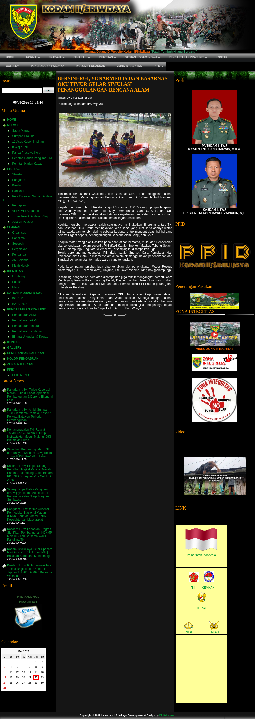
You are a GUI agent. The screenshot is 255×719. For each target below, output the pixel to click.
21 (29, 677)
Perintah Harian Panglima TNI (32, 158)
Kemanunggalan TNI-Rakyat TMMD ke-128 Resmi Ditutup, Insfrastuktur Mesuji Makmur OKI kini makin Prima (29, 435)
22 (36, 677)
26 (17, 682)
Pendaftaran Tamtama (27, 331)
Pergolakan (19, 249)
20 (23, 677)
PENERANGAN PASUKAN (25, 353)
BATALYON (19, 304)
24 (4, 682)
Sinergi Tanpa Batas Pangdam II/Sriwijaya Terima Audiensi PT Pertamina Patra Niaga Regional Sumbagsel (28, 494)
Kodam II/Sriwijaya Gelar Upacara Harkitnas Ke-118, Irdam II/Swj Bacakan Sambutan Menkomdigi (29, 552)
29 (36, 682)
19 (17, 677)
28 (29, 682)
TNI (193, 587)
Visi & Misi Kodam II (25, 211)
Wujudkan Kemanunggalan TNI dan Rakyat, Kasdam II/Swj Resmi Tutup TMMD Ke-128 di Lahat (29, 453)
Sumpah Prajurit (23, 136)
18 (11, 677)
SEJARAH (14, 227)
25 (11, 682)
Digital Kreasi (167, 715)
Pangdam (18, 180)
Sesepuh (18, 243)
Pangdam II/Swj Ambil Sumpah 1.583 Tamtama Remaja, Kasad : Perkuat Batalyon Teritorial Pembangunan (29, 415)
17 (4, 677)
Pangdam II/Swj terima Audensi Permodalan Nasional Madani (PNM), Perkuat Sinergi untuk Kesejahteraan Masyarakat (28, 514)
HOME (11, 119)
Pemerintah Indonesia (201, 555)
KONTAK (13, 342)
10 (4, 672)
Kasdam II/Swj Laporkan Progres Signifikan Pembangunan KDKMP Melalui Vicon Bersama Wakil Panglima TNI (29, 534)
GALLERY (14, 347)
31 (4, 688)
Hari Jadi (18, 191)
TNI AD (201, 607)
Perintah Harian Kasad (27, 163)
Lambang (18, 276)
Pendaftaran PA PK (25, 320)
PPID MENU (20, 375)
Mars (15, 287)
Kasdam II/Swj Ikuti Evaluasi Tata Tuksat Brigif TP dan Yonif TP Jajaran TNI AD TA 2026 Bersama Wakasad (29, 571)
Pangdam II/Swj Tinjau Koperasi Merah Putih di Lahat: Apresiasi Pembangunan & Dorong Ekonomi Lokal (30, 395)
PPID (10, 369)
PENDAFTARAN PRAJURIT (26, 309)
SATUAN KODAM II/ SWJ (24, 293)
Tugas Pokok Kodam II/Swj (30, 216)
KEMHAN (208, 587)
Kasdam (17, 185)
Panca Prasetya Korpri (27, 152)
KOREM (17, 298)
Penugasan (19, 205)
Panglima (18, 238)
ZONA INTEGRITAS (20, 364)
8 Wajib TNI (20, 147)
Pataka (16, 282)
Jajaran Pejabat (22, 221)
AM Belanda (20, 260)
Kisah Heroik (20, 265)
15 (36, 672)
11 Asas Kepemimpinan (28, 141)
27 (23, 682)
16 (42, 672)
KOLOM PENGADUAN (22, 358)
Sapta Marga (20, 130)
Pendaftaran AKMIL (25, 315)
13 (23, 672)
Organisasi (19, 232)
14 (29, 672)
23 (42, 677)
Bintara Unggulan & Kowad (30, 336)
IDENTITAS (15, 271)
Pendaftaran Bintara (25, 326)
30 (42, 682)
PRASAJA (14, 169)
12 (17, 672)
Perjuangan (19, 254)
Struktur (17, 174)
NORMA (12, 125)
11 (11, 672)
